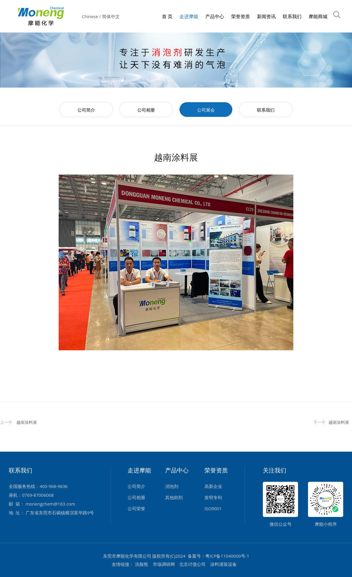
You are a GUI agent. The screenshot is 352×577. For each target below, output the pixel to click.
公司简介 (86, 110)
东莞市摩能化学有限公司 (127, 556)
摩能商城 (318, 16)
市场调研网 (164, 564)
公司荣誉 (136, 508)
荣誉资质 (240, 16)
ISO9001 (212, 508)
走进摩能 (189, 16)
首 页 (167, 16)
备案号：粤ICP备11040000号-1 (218, 556)
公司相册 (146, 110)
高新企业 (213, 486)
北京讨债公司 (192, 564)
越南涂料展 (26, 422)
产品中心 (214, 16)
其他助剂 (174, 497)
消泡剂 (171, 486)
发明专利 (213, 497)
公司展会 (206, 110)
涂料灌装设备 (223, 564)
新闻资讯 (266, 16)
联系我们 (292, 16)
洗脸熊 (141, 564)
